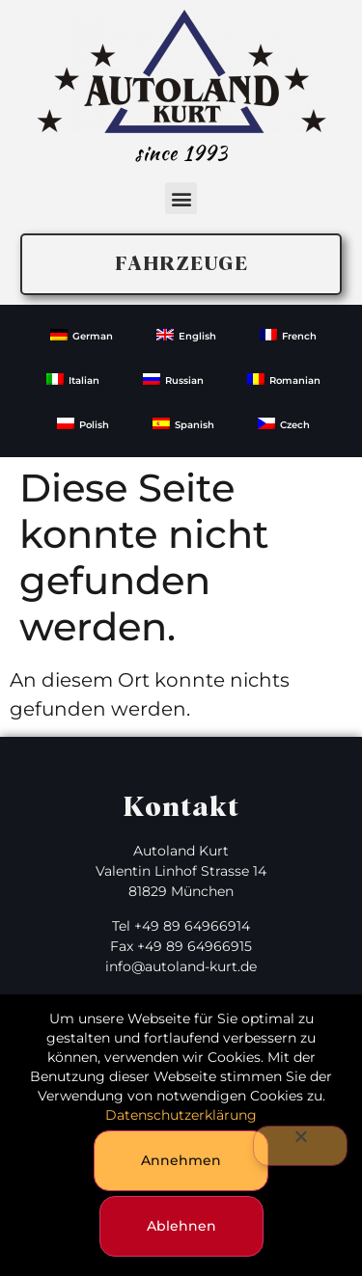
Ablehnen (181, 1226)
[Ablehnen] (300, 1146)
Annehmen (181, 1160)
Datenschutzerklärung (181, 1115)
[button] (181, 198)
